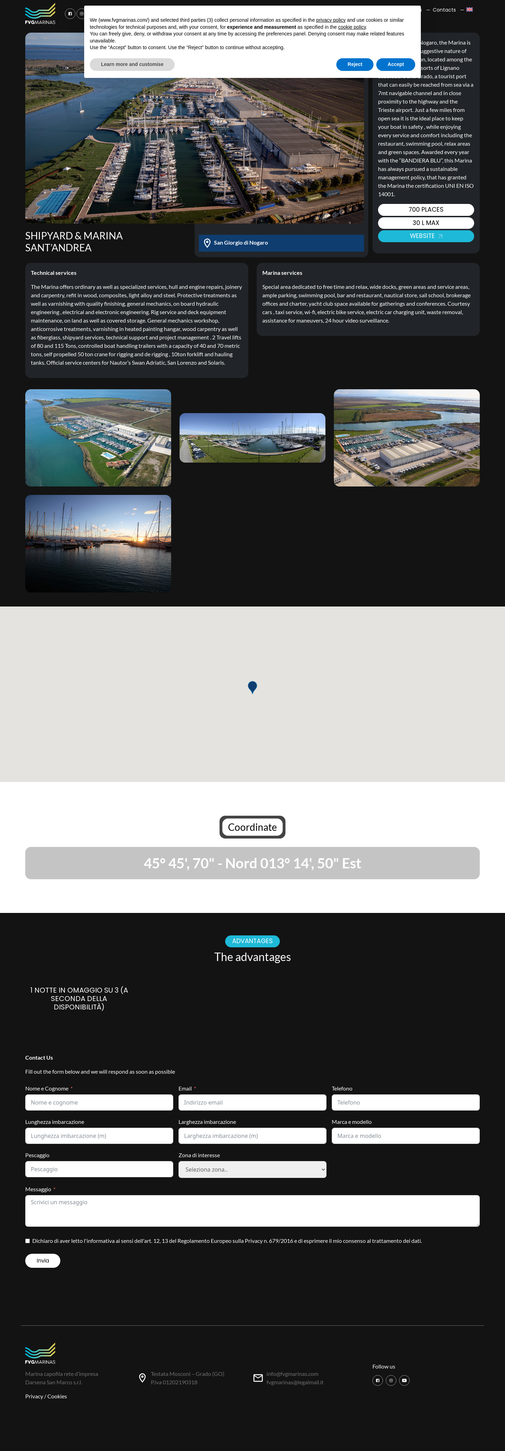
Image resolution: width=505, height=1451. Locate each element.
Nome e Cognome (46, 1088)
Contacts (444, 9)
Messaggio (38, 1189)
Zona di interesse (199, 1155)
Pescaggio (37, 1155)
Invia (42, 1261)
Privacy (34, 1396)
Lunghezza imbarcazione (54, 1121)
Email (185, 1088)
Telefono (342, 1088)
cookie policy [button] (352, 27)
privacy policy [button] (331, 20)
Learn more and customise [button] (132, 64)
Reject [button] (355, 64)
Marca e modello (352, 1121)
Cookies (57, 1396)
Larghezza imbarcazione (207, 1121)
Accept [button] (396, 64)
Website (426, 236)
